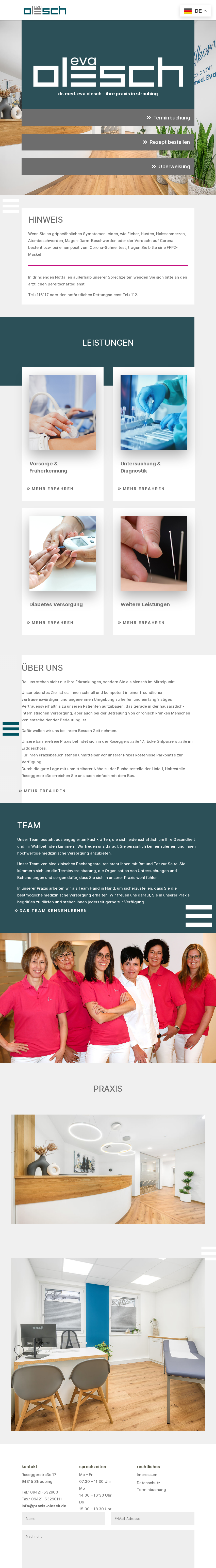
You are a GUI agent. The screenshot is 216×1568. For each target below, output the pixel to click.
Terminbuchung (171, 118)
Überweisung (174, 166)
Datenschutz (148, 1482)
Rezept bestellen (169, 142)
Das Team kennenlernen (53, 910)
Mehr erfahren (53, 488)
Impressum (147, 1474)
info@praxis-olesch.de (44, 1505)
